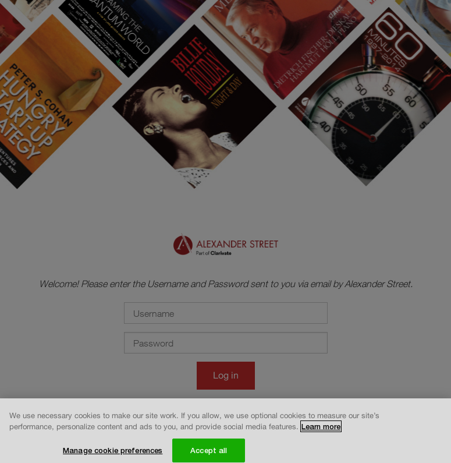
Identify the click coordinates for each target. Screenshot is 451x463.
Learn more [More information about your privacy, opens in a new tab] (320, 429)
